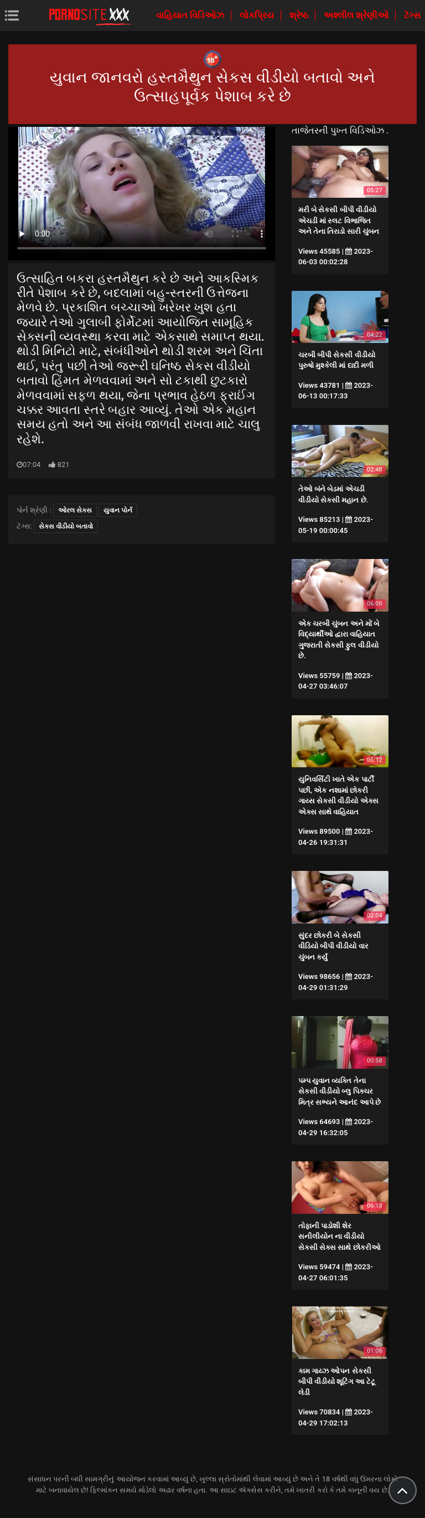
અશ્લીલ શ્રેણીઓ (357, 15)
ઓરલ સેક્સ (75, 510)
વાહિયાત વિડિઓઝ (191, 15)
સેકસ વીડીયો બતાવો (66, 526)
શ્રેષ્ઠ (299, 15)
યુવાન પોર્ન (117, 510)
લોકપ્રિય (258, 15)
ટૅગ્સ (412, 15)
